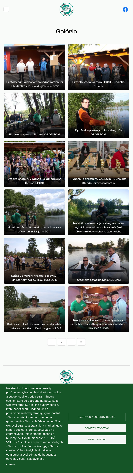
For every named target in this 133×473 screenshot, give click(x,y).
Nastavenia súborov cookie (97, 417)
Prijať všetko (97, 439)
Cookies (10, 464)
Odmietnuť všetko (97, 428)
